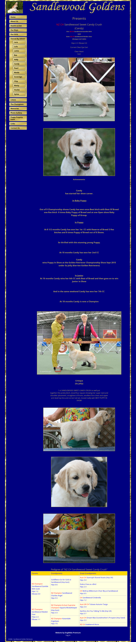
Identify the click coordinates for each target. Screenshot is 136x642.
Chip (16, 81)
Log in (68, 635)
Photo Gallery (16, 113)
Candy (16, 64)
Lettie (16, 51)
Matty (16, 85)
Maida (16, 72)
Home (12, 17)
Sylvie (16, 94)
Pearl (16, 68)
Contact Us (15, 128)
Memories (14, 108)
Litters (13, 100)
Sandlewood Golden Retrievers (23, 639)
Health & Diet (16, 26)
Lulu (16, 46)
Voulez (17, 90)
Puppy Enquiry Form (16, 118)
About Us (14, 21)
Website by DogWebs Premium (68, 633)
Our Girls (14, 34)
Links (12, 124)
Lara (16, 42)
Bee (15, 55)
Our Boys (14, 30)
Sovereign (18, 77)
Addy (16, 59)
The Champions (17, 104)
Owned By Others (17, 39)
